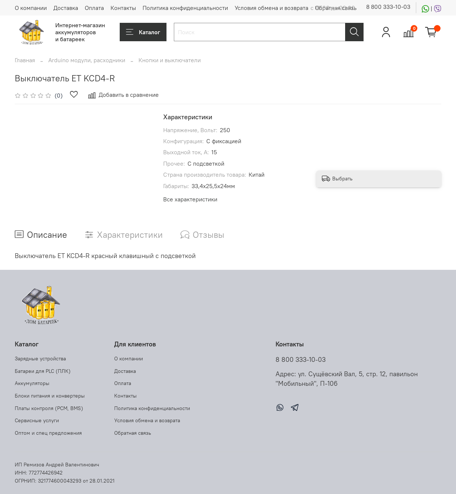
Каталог (143, 32)
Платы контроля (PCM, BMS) (49, 408)
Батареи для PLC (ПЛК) (43, 371)
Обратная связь (132, 433)
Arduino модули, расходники (86, 60)
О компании (31, 7)
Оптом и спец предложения (48, 433)
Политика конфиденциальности (185, 7)
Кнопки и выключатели (169, 60)
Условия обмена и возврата (271, 7)
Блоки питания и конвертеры (50, 395)
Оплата (94, 7)
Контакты (123, 7)
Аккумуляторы (32, 383)
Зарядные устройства (40, 358)
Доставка (65, 7)
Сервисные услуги (37, 420)
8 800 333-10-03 (388, 6)
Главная (25, 60)
